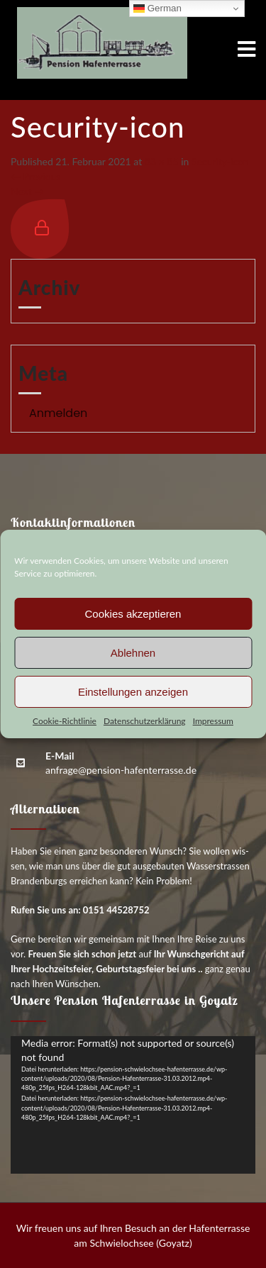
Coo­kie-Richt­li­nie (64, 721)
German (157, 8)
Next (27, 191)
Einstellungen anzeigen (133, 692)
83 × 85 (162, 161)
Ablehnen (133, 653)
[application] (133, 1105)
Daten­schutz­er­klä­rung (145, 721)
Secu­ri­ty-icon (220, 161)
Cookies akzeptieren (133, 614)
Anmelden (58, 413)
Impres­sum (213, 721)
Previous (35, 176)
